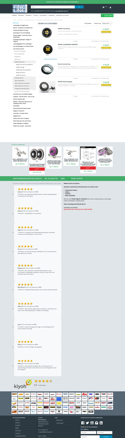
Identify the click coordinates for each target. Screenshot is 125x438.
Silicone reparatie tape (19, 99)
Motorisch (21, 15)
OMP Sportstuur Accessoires (22, 86)
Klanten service (59, 420)
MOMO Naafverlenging (65, 82)
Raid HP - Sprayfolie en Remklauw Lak (22, 28)
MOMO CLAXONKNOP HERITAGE (68, 44)
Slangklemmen (17, 116)
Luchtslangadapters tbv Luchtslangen (22, 44)
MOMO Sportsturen (20, 62)
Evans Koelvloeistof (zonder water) (22, 108)
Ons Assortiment (59, 423)
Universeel (52, 15)
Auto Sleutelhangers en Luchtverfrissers (23, 46)
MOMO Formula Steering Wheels (24, 64)
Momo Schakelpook (19, 54)
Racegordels (17, 56)
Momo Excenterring (64, 64)
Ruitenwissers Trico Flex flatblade (21, 33)
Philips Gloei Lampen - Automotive (22, 126)
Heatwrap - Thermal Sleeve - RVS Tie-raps (23, 96)
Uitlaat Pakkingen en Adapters (20, 123)
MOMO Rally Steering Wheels (23, 70)
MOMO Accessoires (21, 75)
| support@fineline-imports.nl (61, 11)
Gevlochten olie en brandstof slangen (22, 94)
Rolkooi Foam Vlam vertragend (21, 118)
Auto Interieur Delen (18, 49)
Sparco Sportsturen (19, 80)
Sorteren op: (103, 23)
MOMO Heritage (20, 67)
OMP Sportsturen (19, 78)
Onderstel (29, 15)
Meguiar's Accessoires (18, 111)
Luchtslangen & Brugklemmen (20, 25)
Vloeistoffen (16, 106)
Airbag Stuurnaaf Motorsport (22, 88)
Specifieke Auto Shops (62, 15)
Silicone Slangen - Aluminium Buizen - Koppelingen (23, 36)
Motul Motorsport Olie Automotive (22, 121)
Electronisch (43, 15)
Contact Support (75, 179)
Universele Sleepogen (20, 51)
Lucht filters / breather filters (20, 113)
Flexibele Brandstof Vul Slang (20, 30)
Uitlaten (35, 15)
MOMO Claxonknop (64, 28)
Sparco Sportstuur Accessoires (22, 83)
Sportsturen (17, 59)
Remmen (14, 15)
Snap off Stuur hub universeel (21, 91)
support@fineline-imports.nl (45, 432)
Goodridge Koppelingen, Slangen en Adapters (22, 40)
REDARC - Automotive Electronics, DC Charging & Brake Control (22, 102)
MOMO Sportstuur (20, 72)
